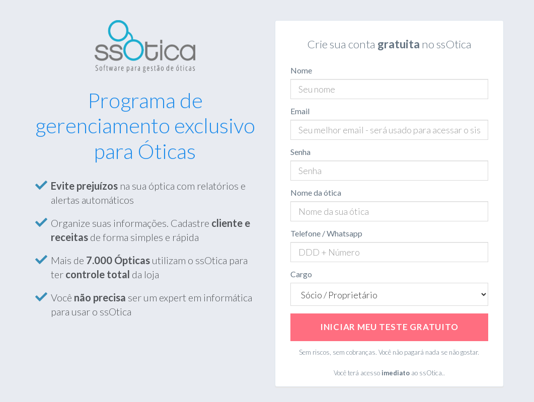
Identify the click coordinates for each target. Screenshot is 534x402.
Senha (300, 151)
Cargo (301, 274)
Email (300, 111)
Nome (301, 70)
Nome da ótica (315, 192)
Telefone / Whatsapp (326, 233)
